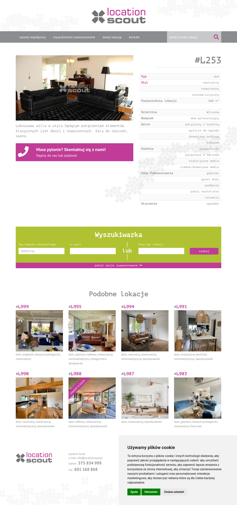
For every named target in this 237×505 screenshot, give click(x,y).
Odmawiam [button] (151, 491)
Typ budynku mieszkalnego (37, 244)
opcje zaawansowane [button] (118, 265)
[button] (24, 88)
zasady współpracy (32, 37)
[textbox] (41, 251)
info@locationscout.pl (89, 458)
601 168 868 (86, 469)
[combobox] (41, 251)
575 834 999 (89, 463)
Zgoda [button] (134, 491)
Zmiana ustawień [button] (174, 491)
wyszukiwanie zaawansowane (74, 37)
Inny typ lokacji (150, 244)
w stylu (75, 244)
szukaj (204, 251)
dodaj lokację (112, 37)
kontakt (134, 37)
